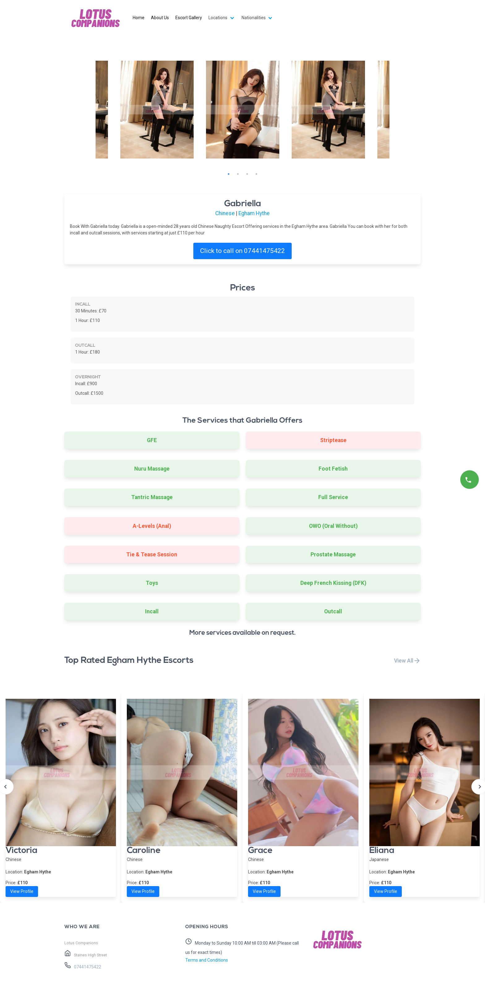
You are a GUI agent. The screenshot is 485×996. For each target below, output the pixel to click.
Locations (217, 17)
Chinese (225, 213)
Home (138, 17)
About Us (160, 17)
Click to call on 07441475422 (242, 250)
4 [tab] (256, 174)
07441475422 (87, 966)
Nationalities (254, 17)
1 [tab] (228, 174)
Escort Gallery (188, 17)
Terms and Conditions (206, 960)
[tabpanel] (242, 110)
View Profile (21, 891)
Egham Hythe (254, 213)
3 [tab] (247, 174)
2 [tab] (238, 174)
